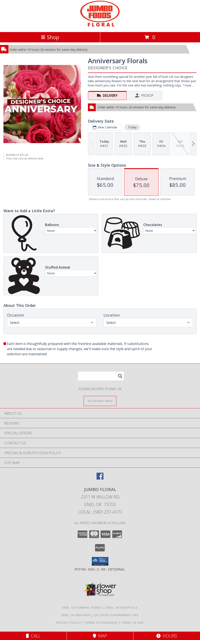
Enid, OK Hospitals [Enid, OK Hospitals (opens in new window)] (122, 607)
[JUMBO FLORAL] (100, 26)
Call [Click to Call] (33, 636)
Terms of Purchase (101, 623)
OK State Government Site (116, 615)
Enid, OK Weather (75, 615)
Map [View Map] (100, 636)
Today (132, 127)
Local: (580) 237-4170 (100, 512)
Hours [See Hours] (166, 636)
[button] (100, 561)
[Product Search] (101, 376)
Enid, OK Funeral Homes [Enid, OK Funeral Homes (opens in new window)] (82, 607)
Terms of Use (132, 623)
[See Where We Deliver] (100, 401)
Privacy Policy (68, 623)
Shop (50, 37)
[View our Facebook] (100, 478)
